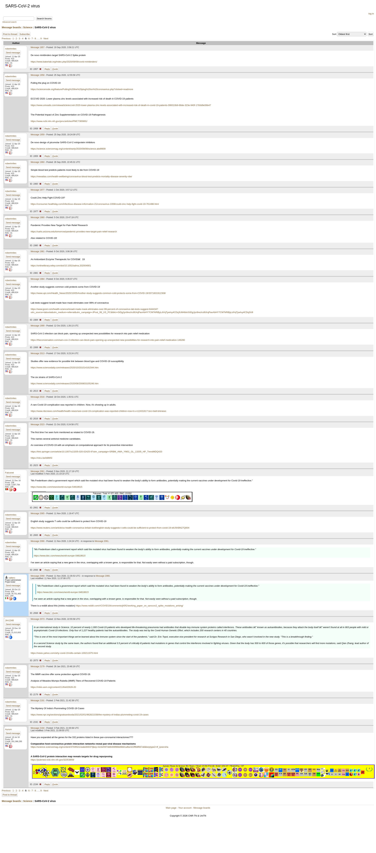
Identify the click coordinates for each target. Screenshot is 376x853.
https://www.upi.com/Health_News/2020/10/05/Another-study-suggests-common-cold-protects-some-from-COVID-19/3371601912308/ (98, 293)
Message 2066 (38, 541)
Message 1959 (38, 134)
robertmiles (10, 48)
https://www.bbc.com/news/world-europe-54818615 (56, 487)
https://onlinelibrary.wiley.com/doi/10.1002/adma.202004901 (61, 265)
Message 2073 (38, 619)
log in (371, 13)
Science (27, 27)
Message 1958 (38, 75)
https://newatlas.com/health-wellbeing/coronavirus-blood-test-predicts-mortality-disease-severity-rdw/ (81, 176)
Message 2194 (38, 728)
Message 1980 (38, 217)
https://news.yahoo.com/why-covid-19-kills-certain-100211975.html (64, 653)
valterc (12, 577)
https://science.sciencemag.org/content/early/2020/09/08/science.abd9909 (68, 148)
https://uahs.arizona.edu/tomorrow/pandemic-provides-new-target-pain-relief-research (74, 231)
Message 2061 (38, 471)
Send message (13, 52)
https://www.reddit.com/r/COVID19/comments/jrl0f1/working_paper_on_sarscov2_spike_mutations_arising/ (129, 605)
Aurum (8, 729)
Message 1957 (38, 47)
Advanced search (9, 22)
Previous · (7, 38)
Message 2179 (38, 666)
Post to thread (10, 34)
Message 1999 (38, 325)
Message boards (11, 27)
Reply (47, 69)
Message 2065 (38, 513)
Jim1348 (9, 620)
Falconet (9, 472)
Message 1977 (38, 190)
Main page (171, 807)
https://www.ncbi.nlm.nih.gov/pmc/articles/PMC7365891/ (59, 121)
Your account (184, 807)
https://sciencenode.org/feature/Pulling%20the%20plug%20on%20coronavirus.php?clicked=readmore (82, 89)
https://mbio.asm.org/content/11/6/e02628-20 (53, 687)
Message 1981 (38, 251)
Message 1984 (38, 279)
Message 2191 (38, 700)
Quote (55, 69)
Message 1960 (38, 162)
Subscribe (25, 34)
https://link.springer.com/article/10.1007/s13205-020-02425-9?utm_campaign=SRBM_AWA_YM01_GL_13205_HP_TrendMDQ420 (96, 451)
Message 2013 (38, 353)
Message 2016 (38, 397)
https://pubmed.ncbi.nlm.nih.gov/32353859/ (52, 759)
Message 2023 (38, 424)
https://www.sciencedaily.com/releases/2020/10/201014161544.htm (64, 367)
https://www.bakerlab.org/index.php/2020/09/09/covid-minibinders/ (64, 61)
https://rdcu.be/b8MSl (41, 458)
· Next (45, 38)
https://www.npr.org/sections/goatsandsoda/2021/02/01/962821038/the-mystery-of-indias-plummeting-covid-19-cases (90, 714)
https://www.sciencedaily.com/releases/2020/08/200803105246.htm (64, 383)
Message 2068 (38, 576)
